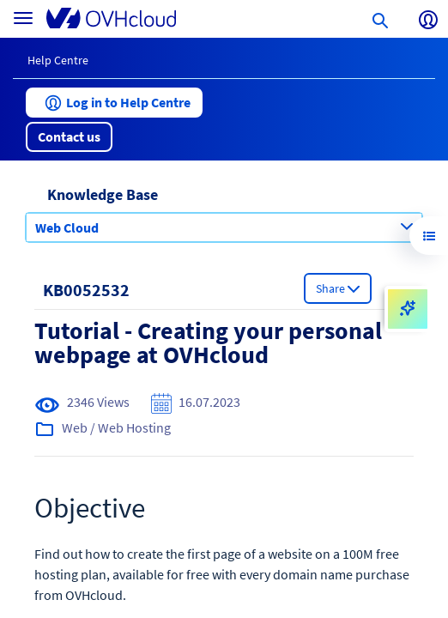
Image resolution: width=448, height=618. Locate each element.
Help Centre (57, 60)
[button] (114, 103)
